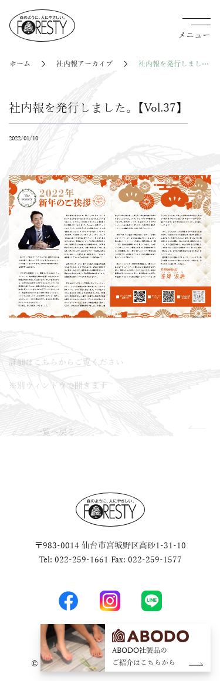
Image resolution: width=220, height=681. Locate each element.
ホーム (20, 64)
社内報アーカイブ (84, 64)
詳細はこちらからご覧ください (66, 363)
